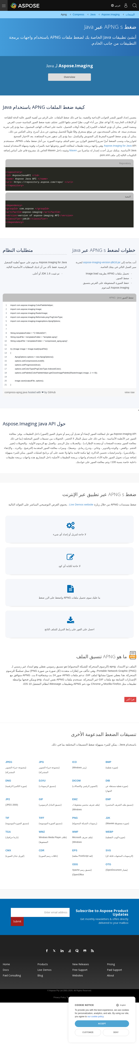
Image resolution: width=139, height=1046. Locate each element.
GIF (41, 795)
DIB (108, 776)
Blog (40, 971)
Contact (82, 993)
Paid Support (114, 965)
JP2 (7, 795)
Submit (17, 917)
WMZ (42, 827)
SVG (108, 846)
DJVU (42, 776)
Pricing (111, 960)
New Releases (80, 960)
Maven (73, 150)
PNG (75, 813)
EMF (108, 795)
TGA (8, 827)
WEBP (109, 827)
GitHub (52, 392)
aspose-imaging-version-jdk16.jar (101, 262)
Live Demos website (81, 504)
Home (6, 960)
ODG (75, 860)
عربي (115, 5)
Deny (116, 1032)
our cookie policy (95, 1016)
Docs (6, 965)
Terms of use (72, 993)
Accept (102, 1023)
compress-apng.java (16, 392)
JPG (41, 757)
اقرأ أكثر (130, 697)
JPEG (8, 757)
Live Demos (44, 965)
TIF (7, 813)
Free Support (79, 965)
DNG (8, 776)
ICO (74, 757)
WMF (75, 827)
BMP (108, 757)
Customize (88, 1032)
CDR (41, 846)
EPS (74, 846)
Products (42, 960)
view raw (129, 392)
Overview (69, 77)
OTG (108, 860)
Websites (77, 971)
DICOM (76, 776)
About (110, 971)
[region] (69, 345)
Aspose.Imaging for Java (118, 145)
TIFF (41, 813)
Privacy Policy (60, 993)
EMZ (75, 795)
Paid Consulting (12, 971)
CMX (8, 846)
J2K (108, 813)
